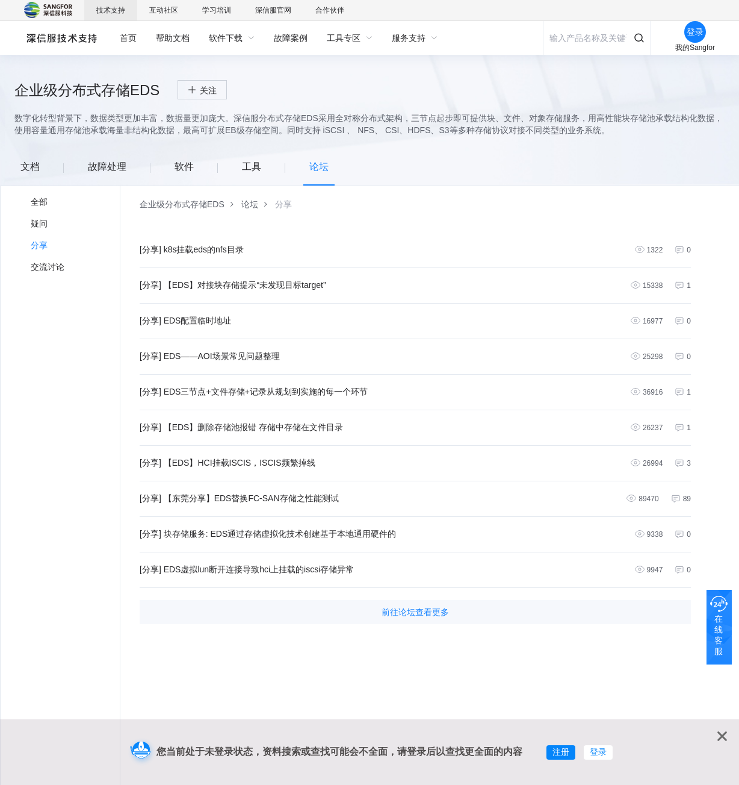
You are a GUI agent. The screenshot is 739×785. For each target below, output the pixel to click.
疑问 (39, 223)
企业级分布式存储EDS (182, 204)
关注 (208, 90)
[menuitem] (128, 38)
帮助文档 (173, 38)
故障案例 (291, 38)
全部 (39, 202)
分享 (39, 245)
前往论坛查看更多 (415, 612)
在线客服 (718, 635)
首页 (128, 38)
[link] (182, 204)
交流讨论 (47, 267)
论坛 (249, 204)
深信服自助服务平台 (61, 37)
